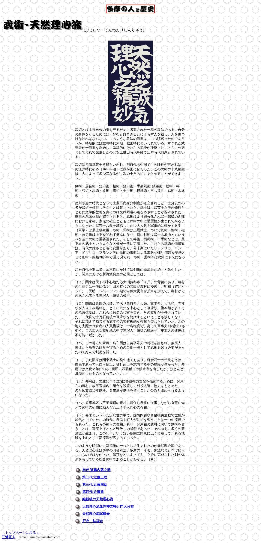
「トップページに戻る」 (20, 532)
